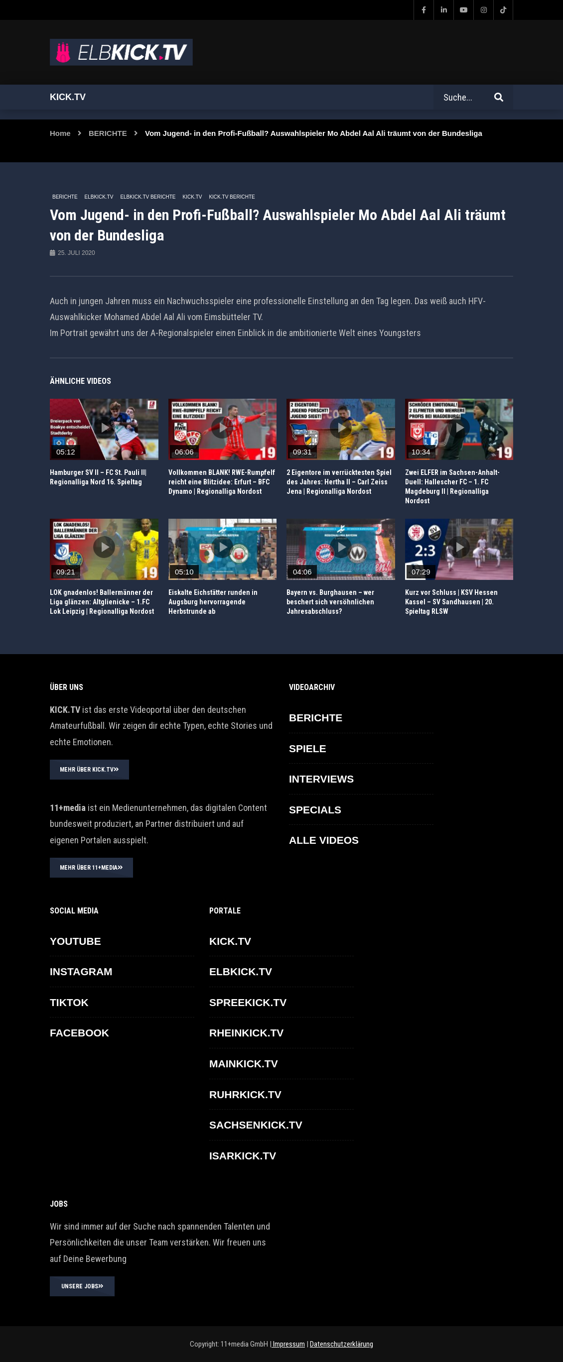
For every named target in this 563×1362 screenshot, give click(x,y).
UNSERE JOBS (82, 1286)
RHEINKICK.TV (246, 1032)
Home (60, 133)
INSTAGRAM (81, 971)
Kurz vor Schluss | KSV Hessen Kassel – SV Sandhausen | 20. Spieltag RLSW (451, 601)
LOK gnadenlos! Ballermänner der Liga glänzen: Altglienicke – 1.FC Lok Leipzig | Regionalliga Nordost (102, 601)
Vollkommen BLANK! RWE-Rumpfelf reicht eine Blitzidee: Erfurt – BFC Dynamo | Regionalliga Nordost (221, 481)
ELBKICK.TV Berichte (147, 197)
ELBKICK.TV (99, 197)
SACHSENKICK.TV (255, 1125)
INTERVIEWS (321, 779)
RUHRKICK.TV (245, 1094)
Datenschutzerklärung (341, 1344)
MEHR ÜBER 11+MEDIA (91, 867)
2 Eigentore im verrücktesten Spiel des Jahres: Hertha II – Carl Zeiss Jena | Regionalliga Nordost (339, 481)
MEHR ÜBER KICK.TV (89, 769)
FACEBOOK (79, 1032)
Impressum (288, 1344)
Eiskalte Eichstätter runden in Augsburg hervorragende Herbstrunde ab (213, 601)
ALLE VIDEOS (324, 840)
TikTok (69, 1002)
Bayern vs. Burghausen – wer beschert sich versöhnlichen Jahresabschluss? (330, 601)
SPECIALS (315, 809)
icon (104, 428)
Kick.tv (68, 97)
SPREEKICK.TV (247, 1002)
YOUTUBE (75, 941)
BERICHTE (108, 133)
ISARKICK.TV (242, 1155)
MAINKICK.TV (243, 1063)
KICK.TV (192, 197)
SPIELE (307, 748)
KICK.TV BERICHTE (232, 197)
